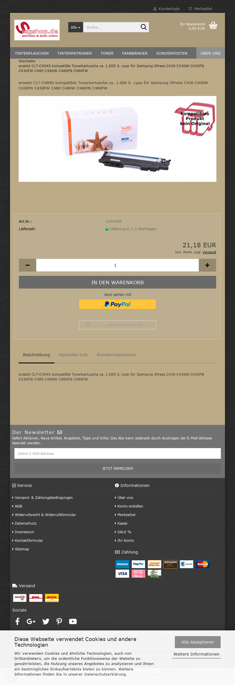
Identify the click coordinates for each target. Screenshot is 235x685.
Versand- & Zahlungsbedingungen (42, 497)
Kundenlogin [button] (166, 9)
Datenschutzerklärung (105, 674)
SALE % (123, 532)
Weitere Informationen (196, 654)
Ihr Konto (124, 540)
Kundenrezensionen (116, 354)
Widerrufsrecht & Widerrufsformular (44, 515)
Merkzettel (200, 9)
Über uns (124, 497)
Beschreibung (36, 354)
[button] (27, 265)
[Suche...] (75, 27)
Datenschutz (24, 523)
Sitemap (20, 549)
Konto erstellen (129, 506)
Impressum (23, 532)
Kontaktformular (27, 540)
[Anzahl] (117, 265)
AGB (17, 506)
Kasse (121, 523)
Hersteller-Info (73, 354)
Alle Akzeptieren (197, 642)
